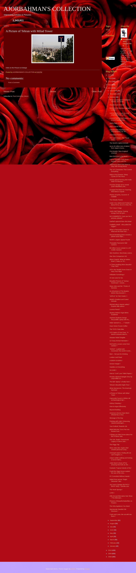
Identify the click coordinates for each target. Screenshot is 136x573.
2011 (110, 88)
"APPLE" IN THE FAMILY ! (118, 296)
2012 (110, 85)
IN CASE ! (113, 370)
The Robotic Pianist (116, 200)
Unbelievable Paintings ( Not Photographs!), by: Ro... (119, 130)
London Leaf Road (116, 357)
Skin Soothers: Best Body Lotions (121, 253)
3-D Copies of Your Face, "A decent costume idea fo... (119, 333)
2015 (110, 75)
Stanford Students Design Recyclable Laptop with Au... (120, 318)
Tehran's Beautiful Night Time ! (120, 385)
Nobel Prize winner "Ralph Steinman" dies (118, 480)
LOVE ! (112, 493)
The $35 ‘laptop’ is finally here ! (120, 382)
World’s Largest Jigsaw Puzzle (120, 240)
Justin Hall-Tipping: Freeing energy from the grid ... (119, 212)
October (113, 97)
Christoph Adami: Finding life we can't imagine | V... (120, 454)
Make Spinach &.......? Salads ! (120, 323)
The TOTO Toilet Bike (117, 329)
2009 (110, 553)
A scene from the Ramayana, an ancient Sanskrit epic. (120, 119)
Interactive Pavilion (116, 135)
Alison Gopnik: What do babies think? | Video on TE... (120, 260)
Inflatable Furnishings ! (117, 274)
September (114, 520)
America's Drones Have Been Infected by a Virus (119, 414)
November (113, 94)
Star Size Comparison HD (118, 256)
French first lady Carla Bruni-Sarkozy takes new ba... (119, 160)
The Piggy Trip (114, 444)
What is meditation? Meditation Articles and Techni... (120, 101)
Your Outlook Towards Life (118, 426)
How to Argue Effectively (118, 406)
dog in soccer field (116, 126)
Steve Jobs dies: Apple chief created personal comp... (119, 449)
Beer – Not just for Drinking (119, 354)
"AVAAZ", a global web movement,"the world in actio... (121, 350)
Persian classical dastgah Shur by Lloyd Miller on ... (121, 377)
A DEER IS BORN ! (116, 360)
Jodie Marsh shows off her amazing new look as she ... (120, 464)
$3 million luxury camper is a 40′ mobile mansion (120, 249)
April (111, 536)
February (113, 543)
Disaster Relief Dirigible (117, 337)
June (112, 530)
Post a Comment (14, 82)
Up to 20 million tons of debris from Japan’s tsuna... (119, 147)
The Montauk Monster (117, 105)
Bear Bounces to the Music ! (119, 156)
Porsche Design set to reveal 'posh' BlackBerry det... (119, 185)
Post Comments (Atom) (20, 96)
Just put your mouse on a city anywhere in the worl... (119, 114)
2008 (110, 557)
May (111, 533)
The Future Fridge (116, 208)
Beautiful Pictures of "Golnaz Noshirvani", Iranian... (119, 282)
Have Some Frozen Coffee (118, 326)
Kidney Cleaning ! (115, 403)
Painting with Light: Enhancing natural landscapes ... (120, 422)
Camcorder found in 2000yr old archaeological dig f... (120, 399)
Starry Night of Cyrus (117, 123)
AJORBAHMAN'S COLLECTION (47, 8)
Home (53, 91)
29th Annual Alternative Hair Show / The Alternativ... (121, 497)
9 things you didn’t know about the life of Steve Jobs (121, 435)
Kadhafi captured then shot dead (120, 221)
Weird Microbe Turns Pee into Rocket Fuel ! (119, 430)
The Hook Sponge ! (116, 489)
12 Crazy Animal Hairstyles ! (119, 341)
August (112, 523)
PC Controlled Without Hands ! (120, 476)
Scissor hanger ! (115, 364)
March (112, 539)
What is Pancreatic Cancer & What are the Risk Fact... (119, 230)
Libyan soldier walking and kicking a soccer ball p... (121, 459)
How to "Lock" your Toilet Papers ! (121, 373)
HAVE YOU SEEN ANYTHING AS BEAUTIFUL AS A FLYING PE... (121, 204)
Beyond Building (115, 410)
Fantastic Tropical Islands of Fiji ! (121, 468)
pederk (73, 569)
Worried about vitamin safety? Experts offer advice (119, 305)
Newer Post (9, 91)
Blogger (87, 569)
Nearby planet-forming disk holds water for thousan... (121, 180)
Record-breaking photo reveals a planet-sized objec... (121, 235)
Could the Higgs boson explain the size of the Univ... (120, 472)
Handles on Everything (117, 367)
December (113, 90)
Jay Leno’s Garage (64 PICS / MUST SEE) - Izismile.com (120, 485)
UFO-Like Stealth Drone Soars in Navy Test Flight (121, 270)
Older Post (97, 91)
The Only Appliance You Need (120, 506)
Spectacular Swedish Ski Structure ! (118, 510)
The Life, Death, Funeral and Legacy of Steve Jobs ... (119, 440)
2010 (110, 550)
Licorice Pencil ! (115, 309)
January (113, 546)
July (111, 527)
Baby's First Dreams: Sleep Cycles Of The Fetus (119, 175)
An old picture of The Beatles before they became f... (119, 292)
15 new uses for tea (116, 278)
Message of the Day (116, 418)
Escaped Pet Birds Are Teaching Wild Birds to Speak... (120, 190)
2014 (110, 78)
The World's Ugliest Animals (119, 143)
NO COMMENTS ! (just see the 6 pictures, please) (121, 217)
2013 (110, 81)
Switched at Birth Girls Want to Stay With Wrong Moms (120, 165)
